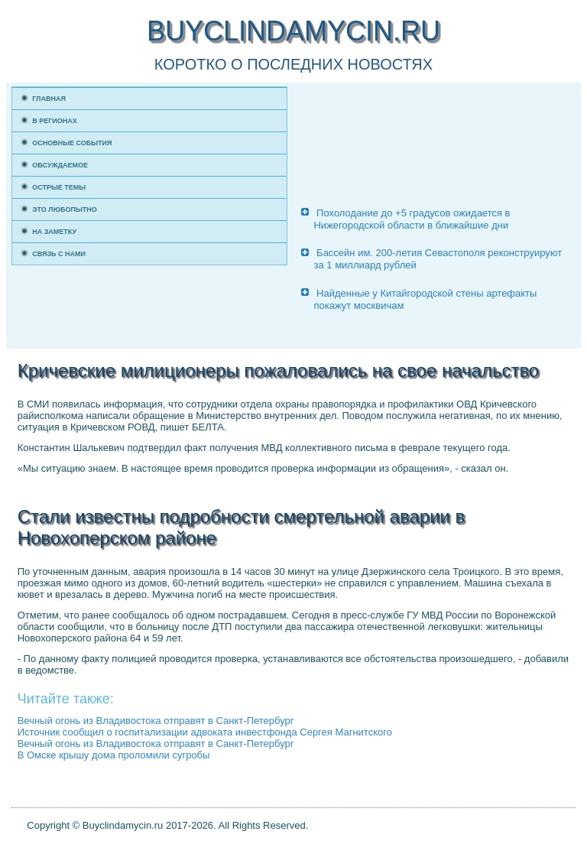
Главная (49, 98)
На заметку (54, 231)
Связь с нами (59, 254)
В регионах (54, 121)
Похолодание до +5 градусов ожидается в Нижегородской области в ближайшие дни (411, 219)
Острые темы (59, 187)
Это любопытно (64, 209)
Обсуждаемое (60, 165)
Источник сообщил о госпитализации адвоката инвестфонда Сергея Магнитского (205, 732)
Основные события (72, 143)
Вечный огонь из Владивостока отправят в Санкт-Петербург (156, 720)
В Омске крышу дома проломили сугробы (114, 755)
